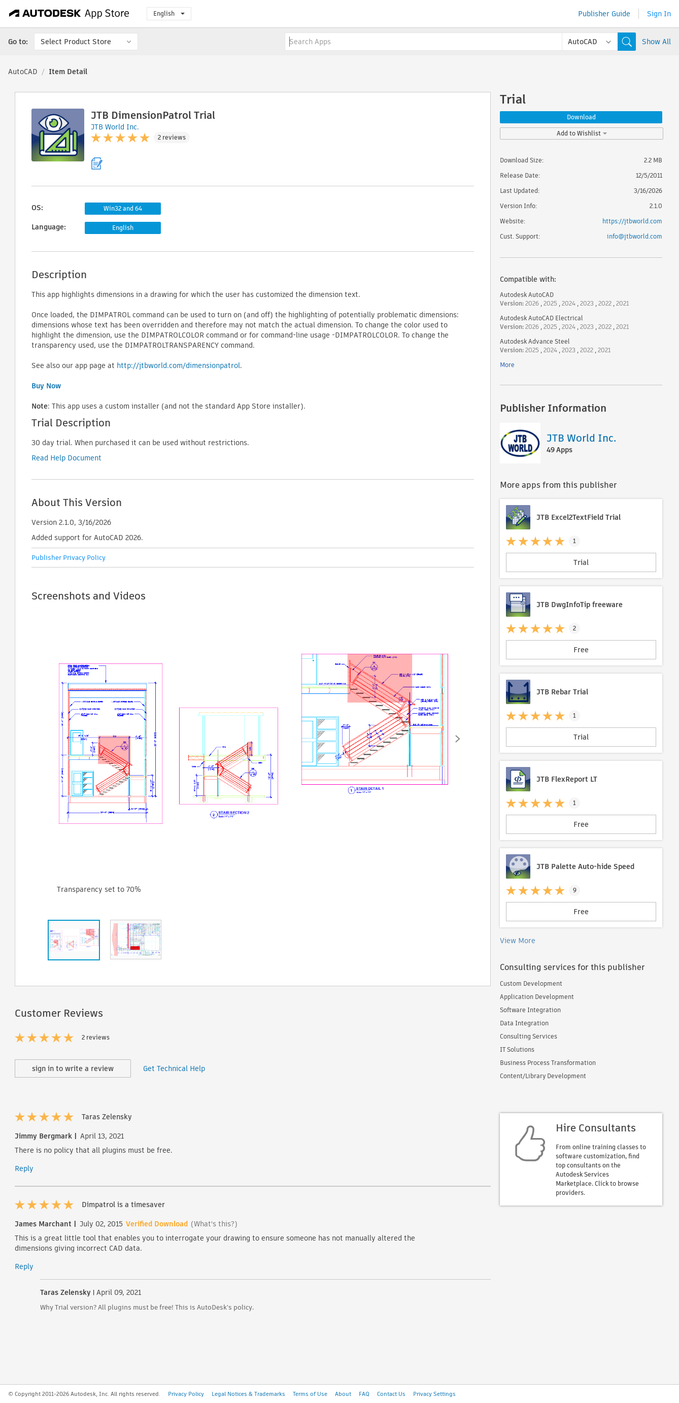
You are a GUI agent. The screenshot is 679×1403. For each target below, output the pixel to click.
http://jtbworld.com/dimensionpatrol (178, 365)
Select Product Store (76, 42)
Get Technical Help (174, 1068)
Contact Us (391, 1394)
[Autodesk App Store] (69, 13)
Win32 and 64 (123, 208)
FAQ (364, 1394)
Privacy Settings (434, 1394)
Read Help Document (66, 458)
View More (517, 941)
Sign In (659, 14)
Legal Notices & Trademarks (248, 1394)
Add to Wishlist (582, 133)
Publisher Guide (604, 14)
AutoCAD (23, 71)
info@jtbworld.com (634, 236)
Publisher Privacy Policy (68, 557)
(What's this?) (214, 1224)
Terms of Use (310, 1394)
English (169, 13)
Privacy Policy (186, 1394)
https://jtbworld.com (632, 221)
